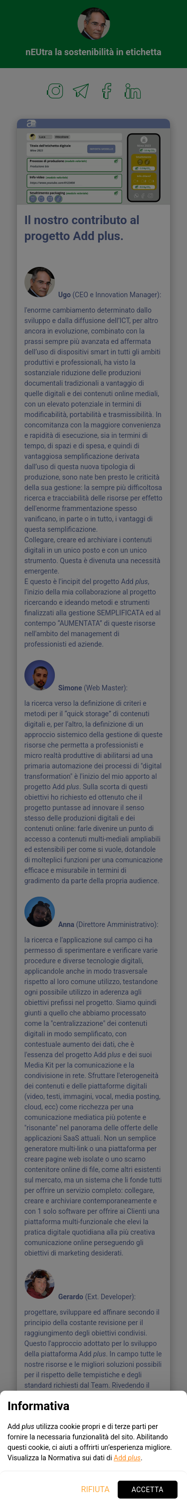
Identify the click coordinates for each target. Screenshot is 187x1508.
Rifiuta (95, 1489)
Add (127, 1458)
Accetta (148, 1490)
